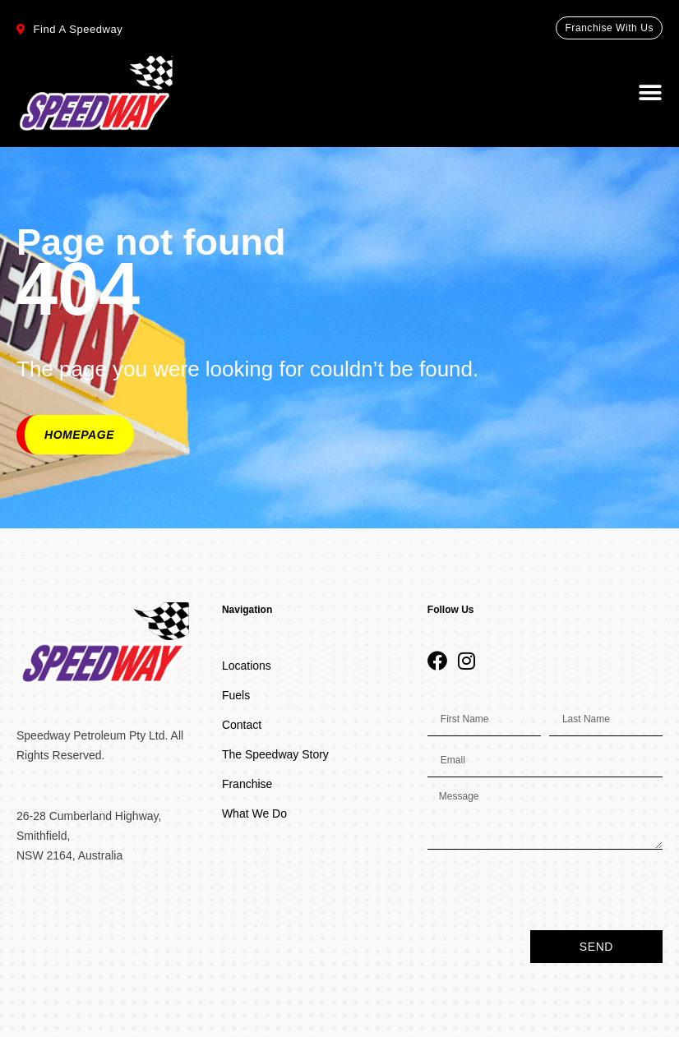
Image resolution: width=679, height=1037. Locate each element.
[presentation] (552, 890)
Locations (246, 665)
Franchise (247, 783)
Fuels (236, 695)
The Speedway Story (275, 754)
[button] (650, 93)
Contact (241, 724)
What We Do (254, 813)
